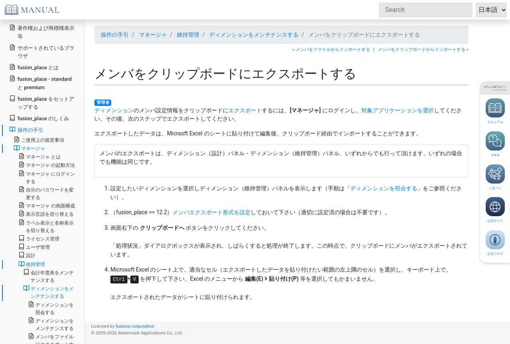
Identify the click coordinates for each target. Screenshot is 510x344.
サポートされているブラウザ (42, 51)
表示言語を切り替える (46, 213)
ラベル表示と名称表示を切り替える (46, 226)
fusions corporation (135, 326)
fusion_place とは (34, 67)
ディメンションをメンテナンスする (253, 34)
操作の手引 (115, 34)
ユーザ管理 (34, 246)
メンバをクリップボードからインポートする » (423, 49)
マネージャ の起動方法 (46, 164)
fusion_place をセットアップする (41, 102)
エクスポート (245, 110)
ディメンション (113, 110)
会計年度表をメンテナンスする (48, 276)
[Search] (426, 10)
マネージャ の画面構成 (46, 205)
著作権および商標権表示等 (42, 31)
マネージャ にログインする (46, 177)
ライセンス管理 (38, 238)
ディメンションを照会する (383, 188)
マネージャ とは (39, 156)
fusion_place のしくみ (39, 118)
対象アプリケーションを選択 (397, 110)
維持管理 (188, 34)
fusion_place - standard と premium (40, 82)
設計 (26, 255)
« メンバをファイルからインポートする (331, 49)
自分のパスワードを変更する (46, 193)
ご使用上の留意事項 (39, 139)
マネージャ (153, 34)
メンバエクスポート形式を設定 (212, 212)
